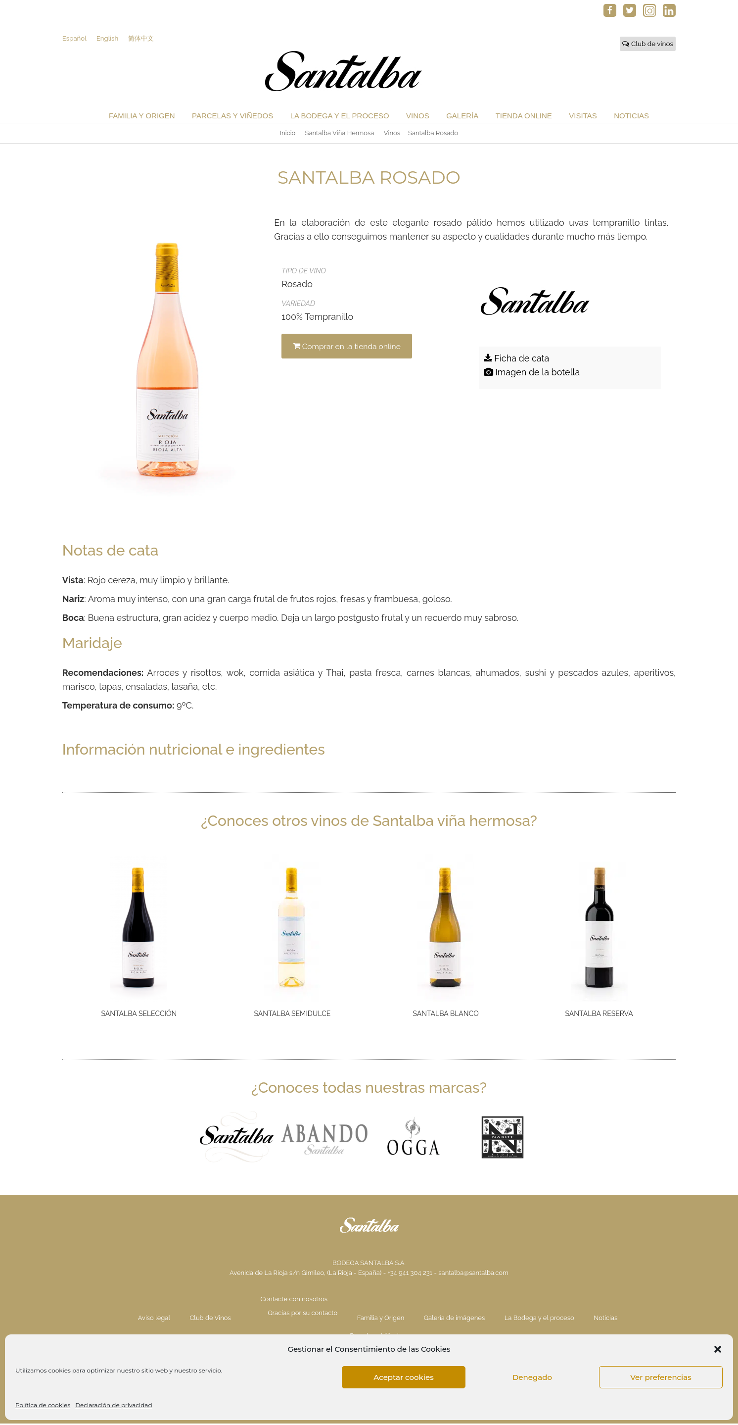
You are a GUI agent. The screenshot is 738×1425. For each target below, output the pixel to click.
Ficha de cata (517, 360)
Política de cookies (42, 1405)
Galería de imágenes (454, 1319)
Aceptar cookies (403, 1377)
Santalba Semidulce (292, 1015)
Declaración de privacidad (113, 1405)
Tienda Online (524, 117)
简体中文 (143, 39)
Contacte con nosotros (294, 1300)
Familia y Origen (142, 117)
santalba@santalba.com (473, 1274)
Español (74, 39)
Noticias (631, 117)
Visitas (583, 117)
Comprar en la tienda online (350, 347)
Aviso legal (154, 1319)
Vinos (417, 117)
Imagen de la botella (532, 373)
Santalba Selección (139, 1015)
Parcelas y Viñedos (232, 117)
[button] (718, 1349)
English (108, 39)
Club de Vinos (210, 1319)
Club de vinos (647, 45)
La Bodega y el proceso (339, 117)
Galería (462, 117)
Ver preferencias (660, 1377)
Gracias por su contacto (302, 1314)
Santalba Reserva (599, 1015)
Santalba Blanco (445, 1015)
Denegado (532, 1377)
